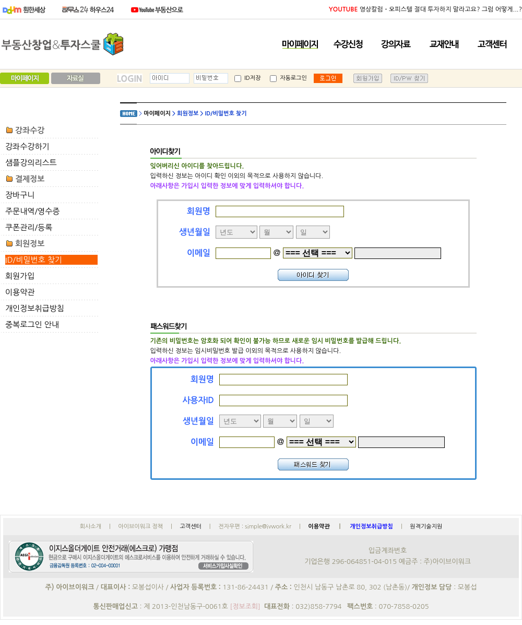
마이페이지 (157, 113)
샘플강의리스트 (31, 163)
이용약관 (19, 292)
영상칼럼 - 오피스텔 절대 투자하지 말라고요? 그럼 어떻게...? (425, 9)
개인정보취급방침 (34, 308)
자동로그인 (288, 78)
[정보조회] (245, 606)
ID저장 (247, 78)
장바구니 (19, 195)
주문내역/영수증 (32, 211)
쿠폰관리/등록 (28, 227)
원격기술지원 (426, 526)
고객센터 (190, 526)
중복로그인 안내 (32, 324)
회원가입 (19, 276)
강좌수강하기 (27, 146)
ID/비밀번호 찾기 (33, 260)
